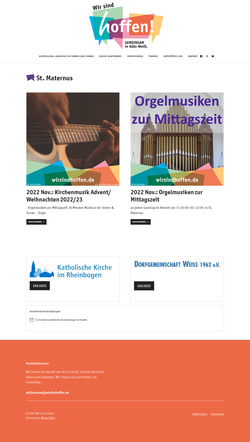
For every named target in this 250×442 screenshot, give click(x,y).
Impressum (217, 414)
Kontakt (192, 56)
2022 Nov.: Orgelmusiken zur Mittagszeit (167, 195)
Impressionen (135, 56)
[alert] (125, 320)
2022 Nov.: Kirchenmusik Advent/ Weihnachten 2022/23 (68, 195)
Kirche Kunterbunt (110, 56)
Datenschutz (200, 414)
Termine (153, 56)
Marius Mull (48, 418)
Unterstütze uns (173, 56)
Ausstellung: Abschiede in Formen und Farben (66, 56)
